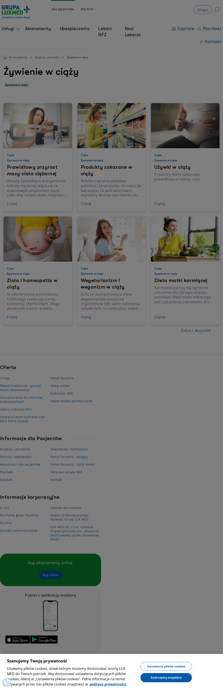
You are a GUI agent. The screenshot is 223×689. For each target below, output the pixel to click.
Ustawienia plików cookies (166, 666)
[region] (111, 671)
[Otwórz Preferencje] (6, 682)
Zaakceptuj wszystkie (166, 677)
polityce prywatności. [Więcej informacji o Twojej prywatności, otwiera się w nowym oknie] (108, 684)
